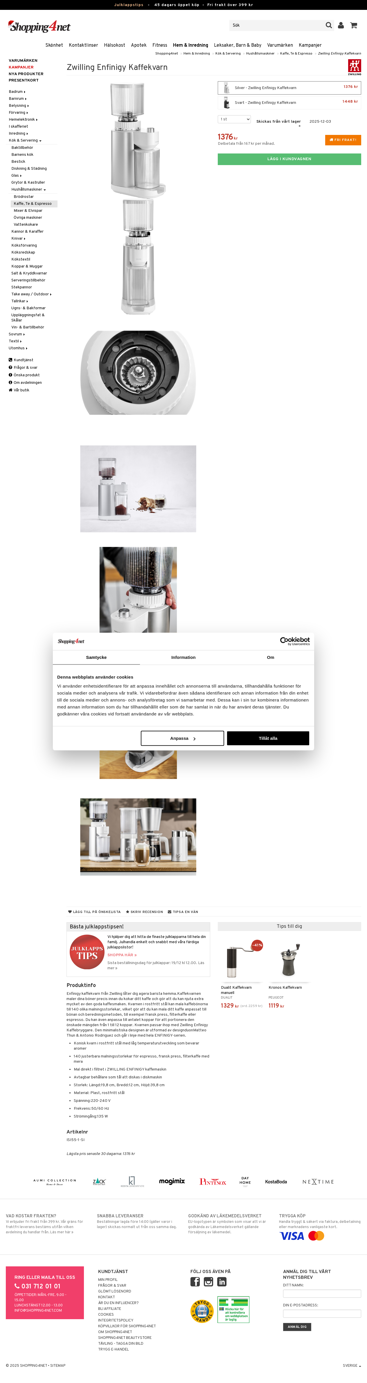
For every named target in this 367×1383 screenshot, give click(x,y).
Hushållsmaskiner (260, 53)
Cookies (106, 1315)
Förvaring (19, 112)
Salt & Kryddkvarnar (29, 273)
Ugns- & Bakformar (28, 308)
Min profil (108, 1280)
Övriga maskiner (28, 217)
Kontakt (106, 1297)
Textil (16, 341)
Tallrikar (20, 301)
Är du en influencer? (118, 1303)
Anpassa (182, 738)
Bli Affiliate (109, 1309)
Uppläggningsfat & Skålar (28, 318)
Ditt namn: (293, 1285)
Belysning (19, 105)
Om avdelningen (25, 382)
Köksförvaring (24, 245)
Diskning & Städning (29, 168)
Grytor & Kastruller (28, 182)
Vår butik (19, 390)
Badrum (17, 91)
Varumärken (280, 45)
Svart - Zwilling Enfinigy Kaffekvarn (289, 103)
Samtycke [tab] (96, 657)
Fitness (159, 45)
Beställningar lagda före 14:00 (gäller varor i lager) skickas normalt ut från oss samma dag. (138, 1221)
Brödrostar (24, 196)
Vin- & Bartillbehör (27, 327)
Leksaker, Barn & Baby (237, 45)
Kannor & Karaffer (27, 231)
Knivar (18, 238)
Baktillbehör (22, 147)
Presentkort (24, 80)
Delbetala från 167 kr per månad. (246, 143)
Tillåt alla (268, 738)
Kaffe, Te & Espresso (296, 53)
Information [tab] (183, 657)
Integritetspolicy (116, 1320)
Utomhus (18, 348)
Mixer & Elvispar (28, 210)
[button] (354, 25)
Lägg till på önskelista (94, 912)
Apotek (139, 45)
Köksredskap (23, 252)
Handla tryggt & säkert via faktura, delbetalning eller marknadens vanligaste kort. (320, 1226)
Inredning (19, 133)
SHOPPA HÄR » (122, 955)
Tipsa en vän (183, 912)
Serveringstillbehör (28, 280)
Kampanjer (310, 45)
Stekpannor (21, 287)
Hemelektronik (24, 119)
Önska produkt (24, 375)
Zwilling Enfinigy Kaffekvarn (339, 53)
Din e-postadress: (300, 1305)
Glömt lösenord (114, 1291)
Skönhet (54, 45)
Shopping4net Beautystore (125, 1338)
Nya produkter (26, 74)
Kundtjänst (21, 360)
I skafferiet (18, 126)
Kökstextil (20, 259)
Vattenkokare (26, 224)
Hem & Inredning (190, 45)
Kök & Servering (228, 53)
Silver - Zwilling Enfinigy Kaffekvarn (289, 88)
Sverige (352, 1366)
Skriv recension (144, 912)
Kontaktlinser (83, 45)
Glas (17, 175)
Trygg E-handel (113, 1349)
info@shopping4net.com (38, 1310)
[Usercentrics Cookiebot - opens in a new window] (284, 641)
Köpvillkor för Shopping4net (127, 1326)
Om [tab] (270, 657)
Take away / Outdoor (32, 294)
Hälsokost (114, 45)
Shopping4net (166, 53)
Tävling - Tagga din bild (120, 1344)
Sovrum (17, 334)
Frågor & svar (23, 367)
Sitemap (57, 1366)
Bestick (18, 161)
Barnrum (18, 98)
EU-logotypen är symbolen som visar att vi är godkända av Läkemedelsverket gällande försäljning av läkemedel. (229, 1224)
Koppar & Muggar (27, 266)
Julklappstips (128, 5)
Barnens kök (22, 154)
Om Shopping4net (115, 1332)
